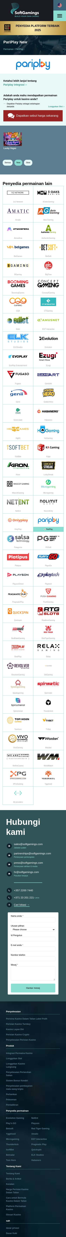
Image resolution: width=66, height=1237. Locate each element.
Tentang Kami (13, 1173)
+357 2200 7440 (23, 890)
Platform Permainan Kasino (16, 1208)
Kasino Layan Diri (15, 1029)
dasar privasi (12, 1228)
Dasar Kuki (11, 1233)
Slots (28, 162)
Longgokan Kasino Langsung (15, 1065)
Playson (35, 1123)
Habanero (36, 1160)
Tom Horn (11, 1160)
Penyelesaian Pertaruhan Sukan (18, 1074)
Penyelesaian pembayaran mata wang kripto (19, 1087)
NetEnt (34, 1118)
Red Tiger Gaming (40, 1128)
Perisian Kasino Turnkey (18, 1024)
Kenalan (10, 1184)
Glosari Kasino (13, 1214)
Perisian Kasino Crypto (17, 1034)
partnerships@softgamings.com (32, 853)
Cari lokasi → (22, 904)
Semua (8, 162)
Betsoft (9, 1128)
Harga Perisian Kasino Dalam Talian (17, 1191)
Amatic (34, 1134)
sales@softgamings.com (28, 844)
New (18, 162)
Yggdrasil (11, 1134)
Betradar (10, 1155)
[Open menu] (59, 16)
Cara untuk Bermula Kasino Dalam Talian (16, 1199)
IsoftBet (10, 1149)
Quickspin (36, 1149)
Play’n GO (11, 1123)
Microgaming (12, 1139)
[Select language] (59, 5)
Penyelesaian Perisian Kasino (21, 1040)
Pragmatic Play (38, 1144)
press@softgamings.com (28, 862)
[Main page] (27, 11)
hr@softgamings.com (26, 872)
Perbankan (11, 1094)
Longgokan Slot (14, 1058)
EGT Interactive (39, 1139)
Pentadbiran (12, 1105)
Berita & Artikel (13, 1179)
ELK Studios (37, 1155)
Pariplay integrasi (13, 84)
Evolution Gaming (15, 1118)
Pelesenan (11, 1099)
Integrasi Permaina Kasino (19, 1053)
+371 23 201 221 (24, 897)
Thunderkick (12, 1144)
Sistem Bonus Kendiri (17, 1080)
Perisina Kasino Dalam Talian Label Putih (26, 1019)
